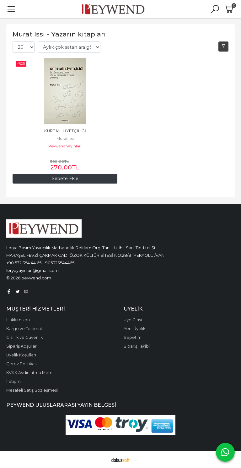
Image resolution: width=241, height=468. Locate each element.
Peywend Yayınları (65, 146)
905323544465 (59, 262)
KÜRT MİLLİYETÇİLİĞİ (65, 131)
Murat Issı (65, 138)
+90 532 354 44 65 (23, 262)
